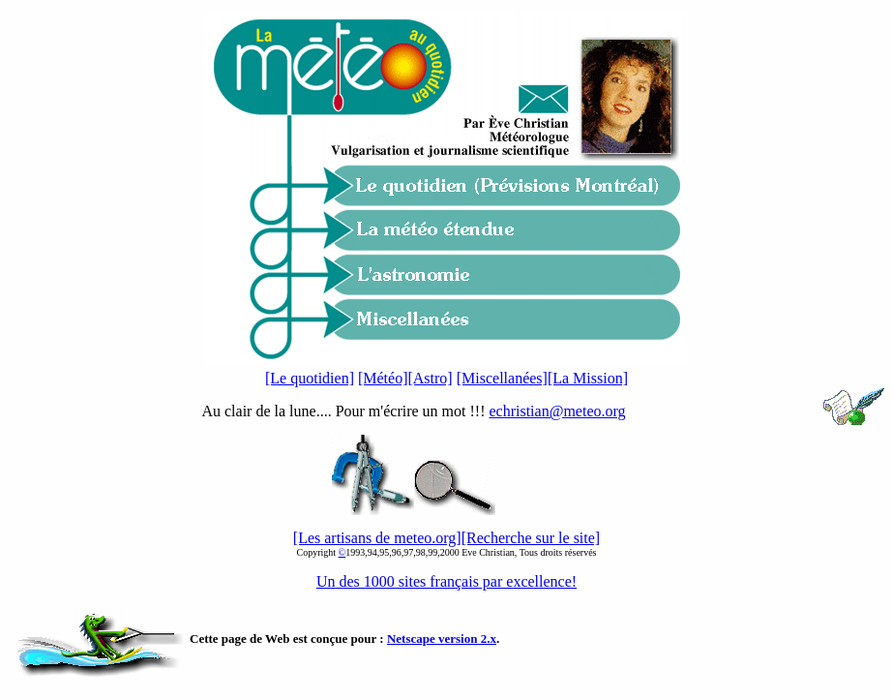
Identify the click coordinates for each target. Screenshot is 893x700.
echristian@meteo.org (557, 411)
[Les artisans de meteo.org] (377, 538)
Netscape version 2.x (441, 638)
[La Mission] (588, 378)
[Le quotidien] (309, 378)
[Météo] (383, 378)
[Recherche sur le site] (530, 538)
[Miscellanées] (502, 378)
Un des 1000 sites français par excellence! (446, 581)
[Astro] (429, 378)
